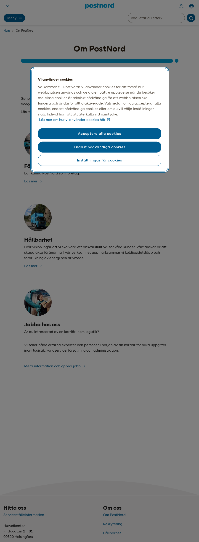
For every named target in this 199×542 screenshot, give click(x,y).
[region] (99, 120)
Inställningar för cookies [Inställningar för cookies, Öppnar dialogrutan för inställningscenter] (99, 160)
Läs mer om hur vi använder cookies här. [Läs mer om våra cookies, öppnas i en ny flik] (72, 120)
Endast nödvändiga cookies (99, 147)
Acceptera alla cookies (99, 133)
